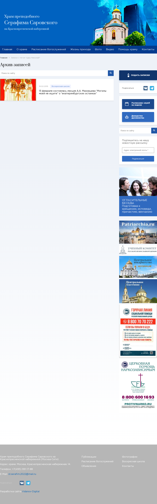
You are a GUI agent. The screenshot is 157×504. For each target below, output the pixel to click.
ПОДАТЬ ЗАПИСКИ (140, 75)
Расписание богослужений (48, 49)
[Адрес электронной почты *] (138, 150)
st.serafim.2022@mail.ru (22, 474)
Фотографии (129, 457)
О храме (22, 49)
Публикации (88, 457)
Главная (7, 49)
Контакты (148, 49)
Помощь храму (128, 49)
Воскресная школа (60, 86)
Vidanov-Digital (31, 492)
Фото (98, 49)
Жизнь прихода (80, 49)
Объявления (88, 466)
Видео (110, 49)
